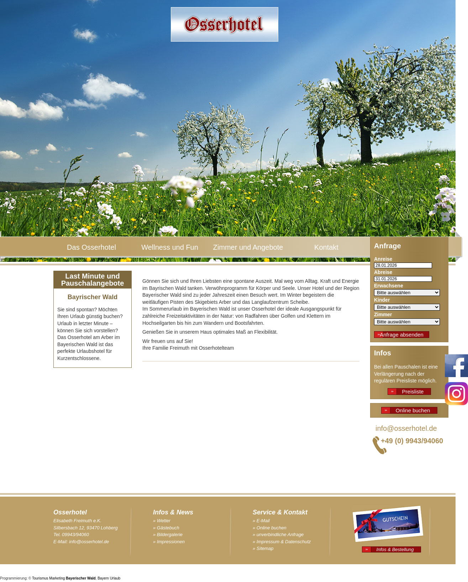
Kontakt (326, 247)
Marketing (57, 578)
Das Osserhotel (91, 247)
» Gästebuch (166, 527)
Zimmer (383, 314)
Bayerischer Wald (81, 578)
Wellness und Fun (169, 247)
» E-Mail (261, 520)
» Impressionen (169, 541)
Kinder (382, 300)
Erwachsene (388, 286)
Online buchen (413, 410)
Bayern (103, 578)
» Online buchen (269, 527)
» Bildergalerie (168, 534)
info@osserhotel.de (406, 428)
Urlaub (115, 578)
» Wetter (161, 520)
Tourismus (40, 578)
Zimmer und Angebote (248, 247)
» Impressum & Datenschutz (282, 541)
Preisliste (413, 391)
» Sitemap (263, 548)
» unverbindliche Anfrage (278, 534)
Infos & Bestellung (395, 549)
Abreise (383, 272)
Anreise (383, 259)
